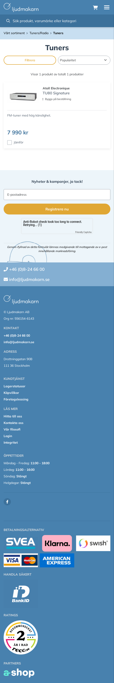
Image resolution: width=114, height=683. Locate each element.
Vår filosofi (12, 429)
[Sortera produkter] (84, 60)
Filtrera (30, 60)
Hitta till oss (13, 416)
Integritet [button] (11, 442)
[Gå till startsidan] (21, 7)
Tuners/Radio (39, 33)
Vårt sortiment (14, 33)
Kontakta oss (13, 423)
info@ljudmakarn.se (29, 279)
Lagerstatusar (14, 386)
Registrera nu (57, 209)
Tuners (58, 33)
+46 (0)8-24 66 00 (27, 269)
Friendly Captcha (83, 232)
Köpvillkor (11, 393)
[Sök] (57, 20)
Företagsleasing (16, 399)
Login (8, 436)
